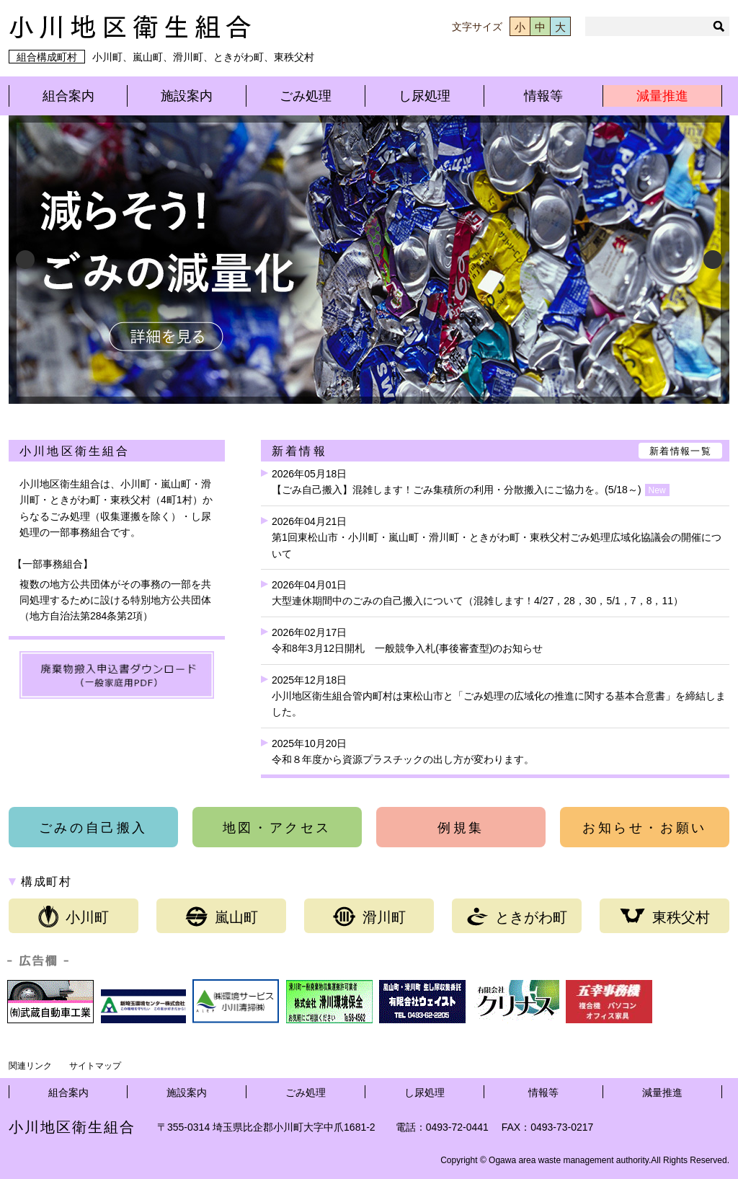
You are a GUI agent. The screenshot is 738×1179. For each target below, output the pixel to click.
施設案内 (187, 96)
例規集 (460, 828)
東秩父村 (665, 916)
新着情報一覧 (680, 451)
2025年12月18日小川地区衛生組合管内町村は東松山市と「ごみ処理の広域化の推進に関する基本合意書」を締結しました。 (499, 696)
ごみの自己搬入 (93, 828)
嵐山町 (221, 916)
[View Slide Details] (369, 259)
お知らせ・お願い (644, 828)
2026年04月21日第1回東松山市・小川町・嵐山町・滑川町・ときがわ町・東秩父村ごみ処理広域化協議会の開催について (496, 538)
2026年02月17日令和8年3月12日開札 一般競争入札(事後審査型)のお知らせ (407, 640)
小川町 (73, 916)
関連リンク (30, 1066)
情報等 (543, 96)
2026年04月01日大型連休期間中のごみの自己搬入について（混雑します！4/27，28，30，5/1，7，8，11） (477, 592)
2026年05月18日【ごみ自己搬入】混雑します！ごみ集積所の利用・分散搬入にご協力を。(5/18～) (471, 482)
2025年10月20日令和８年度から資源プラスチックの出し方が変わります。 (403, 751)
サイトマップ (95, 1066)
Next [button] (712, 259)
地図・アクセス (277, 828)
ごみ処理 (306, 96)
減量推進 (662, 96)
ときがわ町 (517, 916)
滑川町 (369, 916)
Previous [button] (25, 259)
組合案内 (68, 96)
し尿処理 (424, 96)
